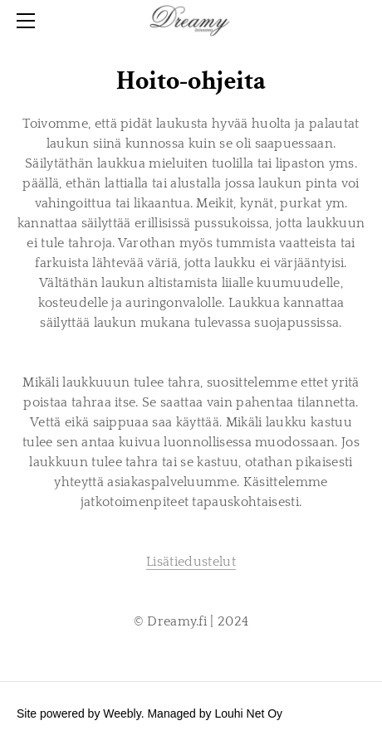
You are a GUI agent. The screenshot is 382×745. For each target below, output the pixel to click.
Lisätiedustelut (191, 561)
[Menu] (29, 20)
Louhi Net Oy (248, 713)
